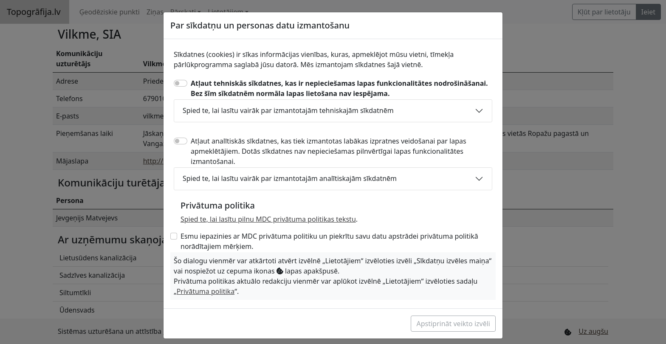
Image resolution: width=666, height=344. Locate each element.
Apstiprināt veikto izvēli (453, 323)
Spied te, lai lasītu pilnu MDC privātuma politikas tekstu (268, 219)
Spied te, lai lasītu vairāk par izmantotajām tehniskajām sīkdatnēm (288, 110)
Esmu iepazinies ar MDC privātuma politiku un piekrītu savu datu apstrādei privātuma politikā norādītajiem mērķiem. (329, 241)
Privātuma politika (205, 291)
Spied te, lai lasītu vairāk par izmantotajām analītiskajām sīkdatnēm (290, 178)
